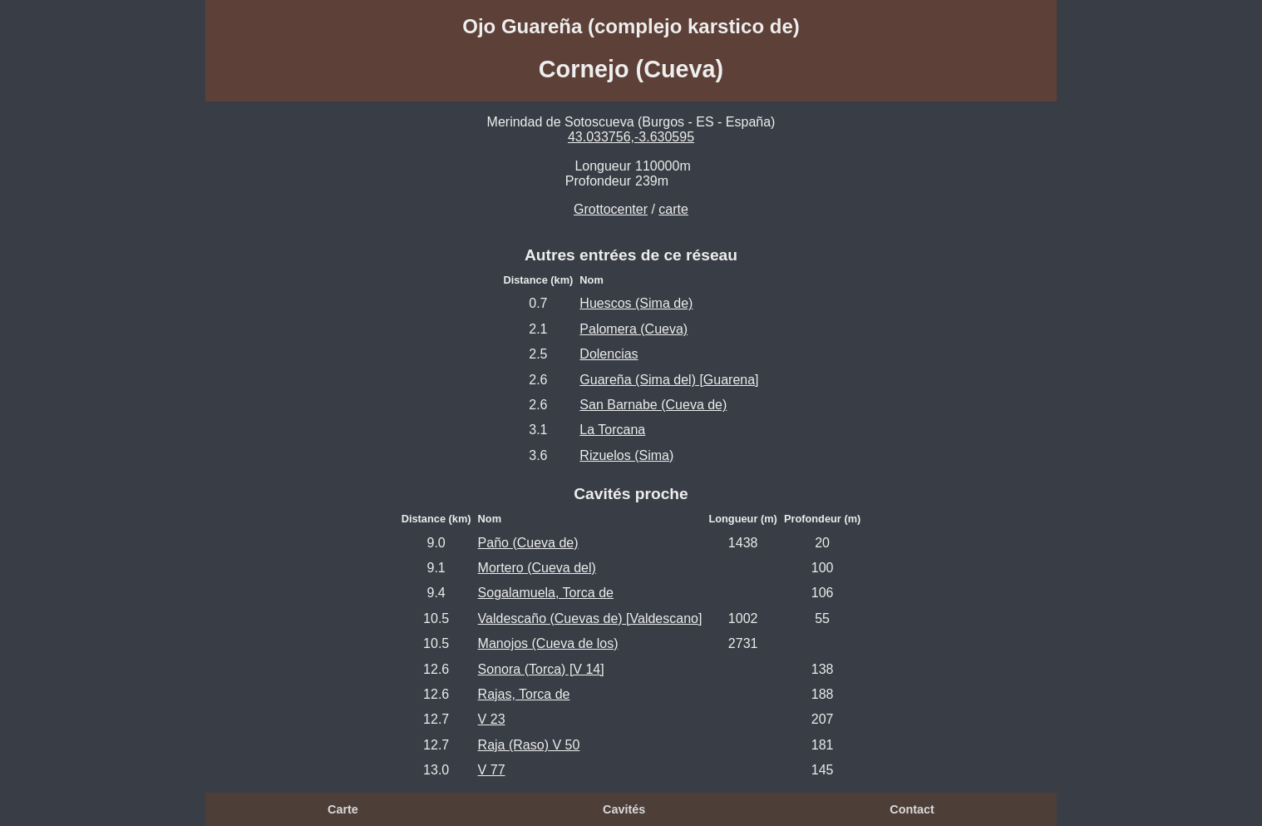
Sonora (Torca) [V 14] (541, 669)
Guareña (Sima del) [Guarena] (668, 380)
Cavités (624, 809)
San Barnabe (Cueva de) (653, 405)
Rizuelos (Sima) (626, 455)
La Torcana (612, 430)
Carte (343, 809)
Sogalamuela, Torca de (546, 593)
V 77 (491, 770)
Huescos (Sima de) (636, 303)
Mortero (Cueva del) (537, 568)
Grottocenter (611, 209)
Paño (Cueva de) (528, 543)
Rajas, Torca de (524, 694)
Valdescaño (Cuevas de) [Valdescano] (590, 618)
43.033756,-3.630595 (631, 137)
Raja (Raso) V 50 (529, 745)
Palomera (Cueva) (633, 329)
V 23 (491, 719)
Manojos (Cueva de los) (548, 643)
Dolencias (608, 354)
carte (673, 209)
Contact (912, 809)
